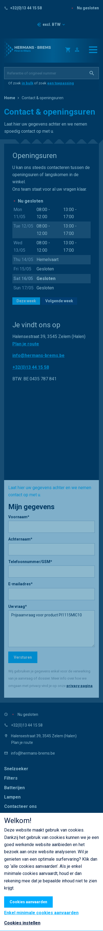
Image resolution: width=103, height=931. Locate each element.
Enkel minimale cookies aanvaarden (41, 912)
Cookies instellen (22, 923)
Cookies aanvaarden (28, 902)
